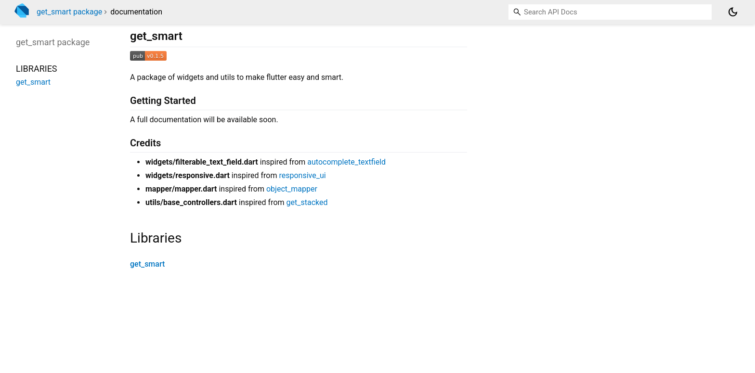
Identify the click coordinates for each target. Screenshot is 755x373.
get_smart (147, 264)
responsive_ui (302, 175)
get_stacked (307, 202)
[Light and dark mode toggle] (733, 12)
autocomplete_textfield (346, 162)
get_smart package (69, 11)
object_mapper (291, 188)
